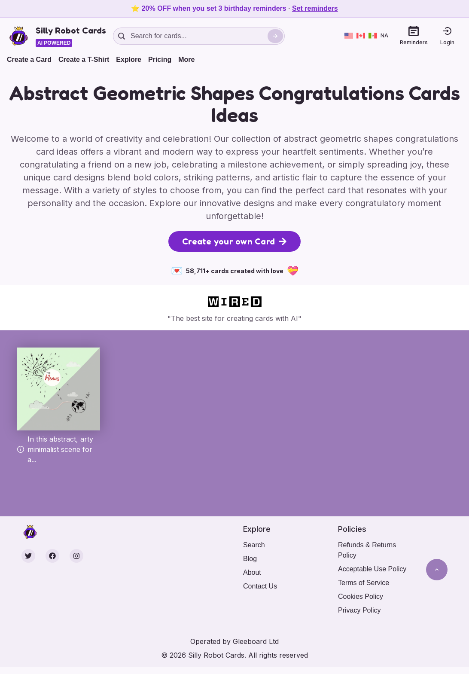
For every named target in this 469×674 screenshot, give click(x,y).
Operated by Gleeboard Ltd (234, 641)
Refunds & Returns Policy (367, 550)
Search (254, 545)
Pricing (159, 59)
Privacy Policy (359, 610)
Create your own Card (234, 241)
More (186, 59)
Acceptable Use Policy (372, 569)
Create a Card (29, 59)
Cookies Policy (360, 596)
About (252, 572)
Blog (250, 558)
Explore (128, 59)
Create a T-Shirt (83, 59)
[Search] (275, 36)
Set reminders (315, 8)
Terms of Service (363, 582)
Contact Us (260, 586)
